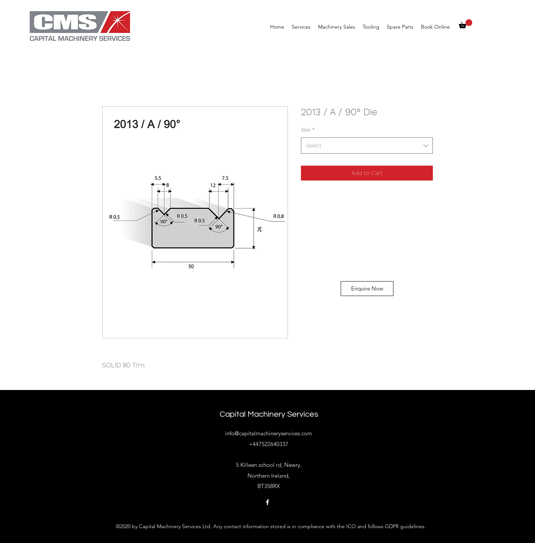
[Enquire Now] (367, 288)
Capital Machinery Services (269, 414)
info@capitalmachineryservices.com (268, 433)
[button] (465, 23)
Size (308, 130)
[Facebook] (267, 502)
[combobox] (367, 145)
